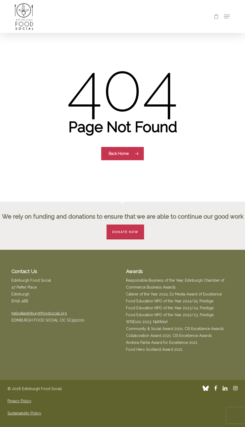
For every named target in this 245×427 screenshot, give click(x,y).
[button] (227, 16)
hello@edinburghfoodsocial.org (39, 313)
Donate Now (125, 232)
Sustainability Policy (24, 413)
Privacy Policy (19, 401)
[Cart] (216, 16)
